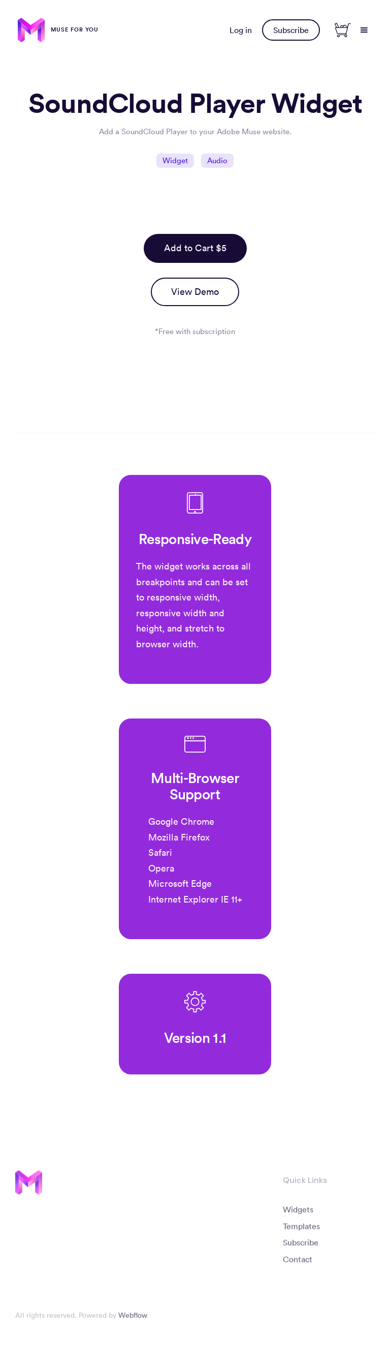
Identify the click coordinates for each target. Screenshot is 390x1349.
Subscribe (291, 30)
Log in (241, 30)
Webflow (132, 1319)
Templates (301, 1229)
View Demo (195, 291)
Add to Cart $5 (195, 248)
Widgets (298, 1213)
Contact (297, 1263)
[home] (58, 30)
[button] (364, 30)
